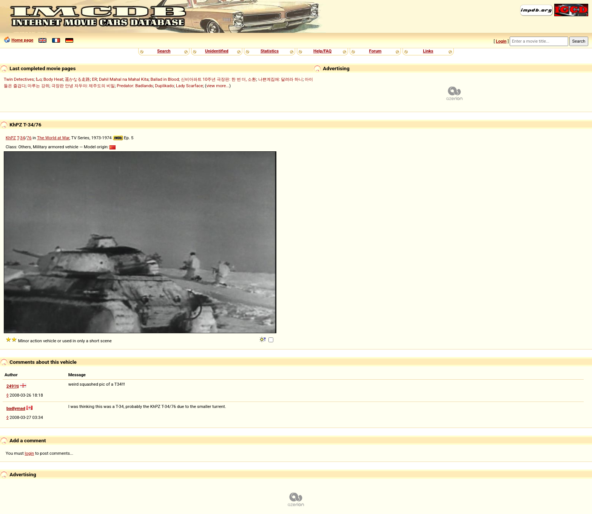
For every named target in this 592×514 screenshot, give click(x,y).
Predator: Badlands (135, 85)
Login (501, 41)
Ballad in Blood (165, 79)
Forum (375, 51)
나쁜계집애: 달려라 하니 (280, 79)
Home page (22, 40)
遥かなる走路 (77, 79)
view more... (218, 85)
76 (29, 137)
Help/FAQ (322, 51)
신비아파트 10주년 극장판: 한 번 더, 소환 (218, 79)
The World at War (53, 137)
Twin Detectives (19, 79)
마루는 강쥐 (38, 85)
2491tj (12, 386)
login (29, 453)
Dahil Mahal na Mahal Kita (123, 79)
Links (428, 51)
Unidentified (216, 51)
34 (22, 137)
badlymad (15, 408)
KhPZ (11, 137)
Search (163, 51)
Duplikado (164, 85)
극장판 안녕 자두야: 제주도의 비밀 (83, 85)
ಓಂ (39, 79)
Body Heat (53, 79)
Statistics (270, 51)
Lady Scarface (189, 85)
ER (94, 79)
